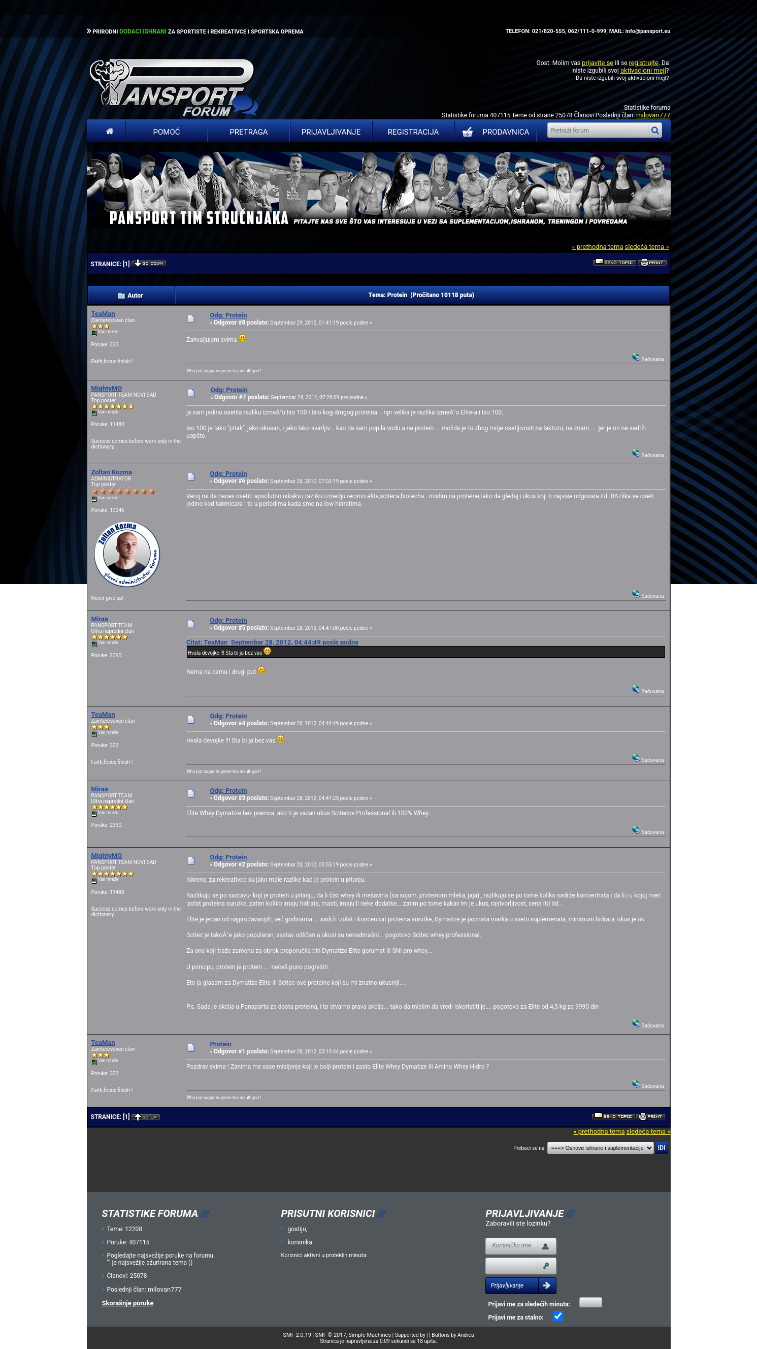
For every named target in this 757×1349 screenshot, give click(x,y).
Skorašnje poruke (128, 1303)
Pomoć (166, 132)
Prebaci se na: (529, 1148)
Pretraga (248, 132)
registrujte (644, 63)
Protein (220, 1044)
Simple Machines (369, 1335)
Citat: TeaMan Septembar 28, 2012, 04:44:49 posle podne (272, 642)
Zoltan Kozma (112, 472)
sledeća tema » (646, 246)
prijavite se (597, 63)
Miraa (99, 619)
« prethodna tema (597, 246)
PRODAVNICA (493, 132)
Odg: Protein (228, 315)
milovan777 (653, 115)
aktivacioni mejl (643, 70)
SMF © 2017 (330, 1335)
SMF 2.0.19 (297, 1335)
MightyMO (106, 388)
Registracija (413, 132)
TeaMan (103, 313)
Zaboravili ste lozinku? (517, 1223)
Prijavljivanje (331, 132)
